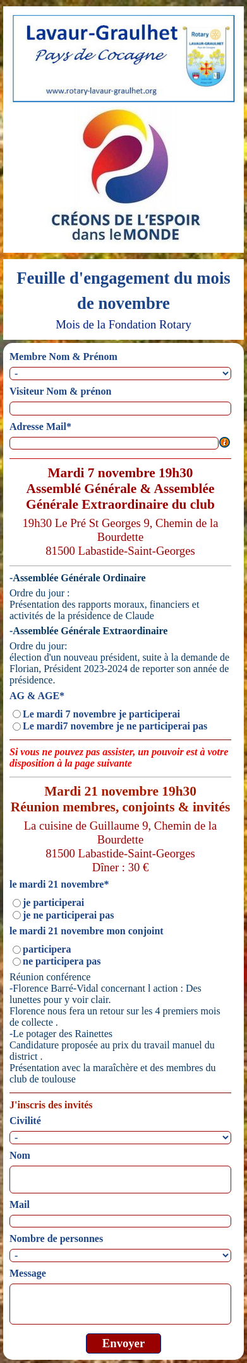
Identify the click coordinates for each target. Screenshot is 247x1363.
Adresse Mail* (40, 426)
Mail (19, 1204)
